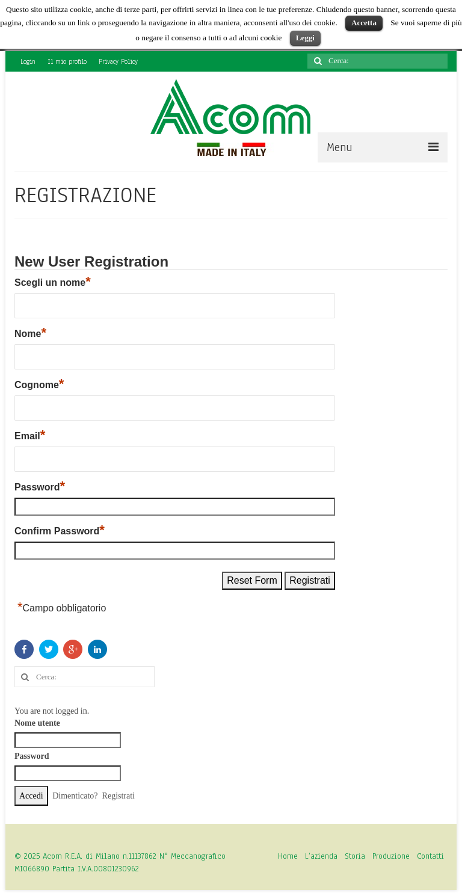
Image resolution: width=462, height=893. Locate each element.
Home (288, 856)
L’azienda (321, 856)
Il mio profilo (67, 61)
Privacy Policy (118, 61)
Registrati (118, 795)
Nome (30, 333)
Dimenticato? (74, 795)
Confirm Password (59, 530)
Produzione (391, 856)
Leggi (305, 37)
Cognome (39, 384)
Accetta (364, 22)
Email (29, 435)
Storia (355, 856)
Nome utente (37, 723)
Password (39, 486)
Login (27, 61)
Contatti (430, 856)
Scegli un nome (52, 282)
